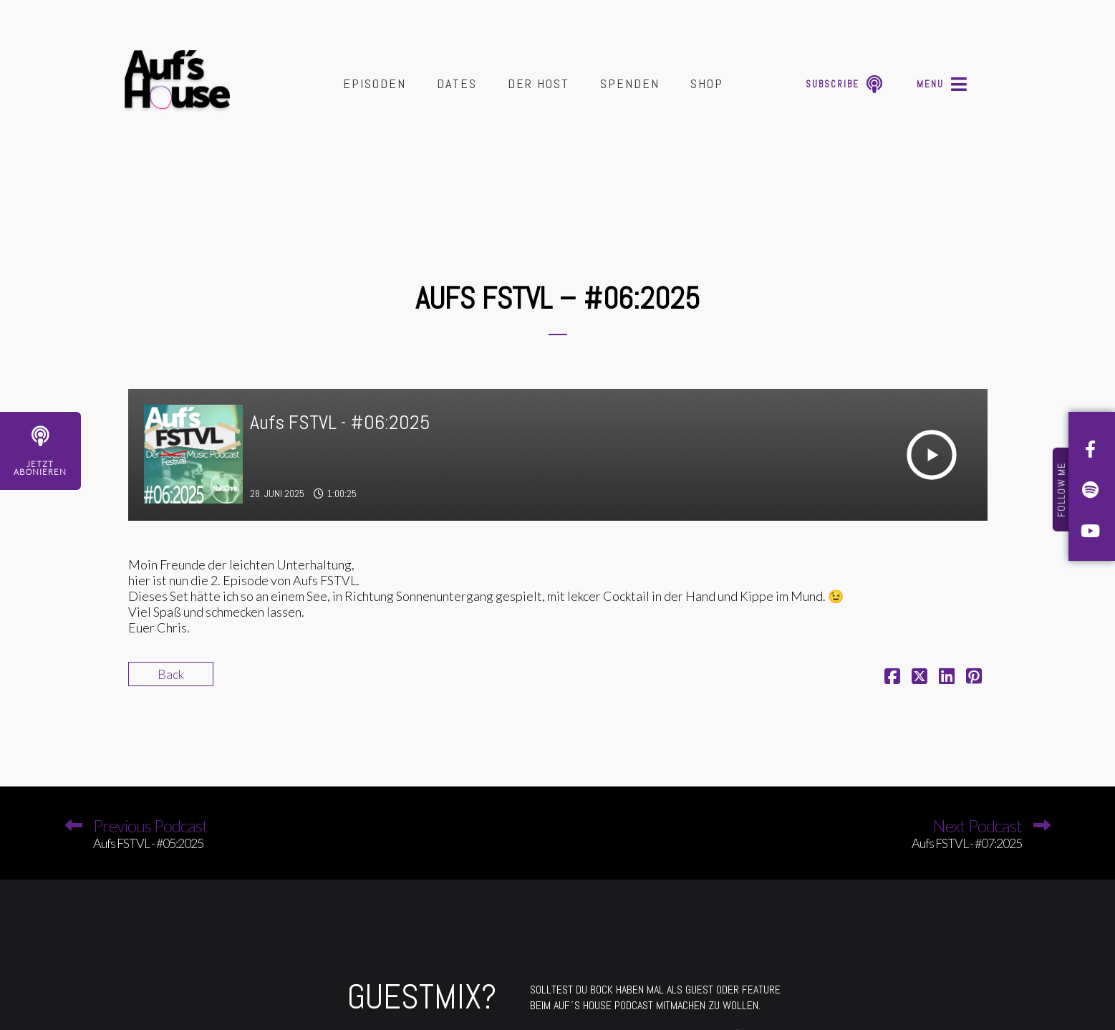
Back (171, 674)
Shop (706, 83)
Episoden (374, 83)
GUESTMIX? (421, 997)
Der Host (538, 83)
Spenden (630, 83)
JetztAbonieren (40, 467)
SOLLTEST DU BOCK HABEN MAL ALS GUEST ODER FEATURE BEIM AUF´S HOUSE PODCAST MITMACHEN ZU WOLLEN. (655, 997)
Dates (457, 83)
